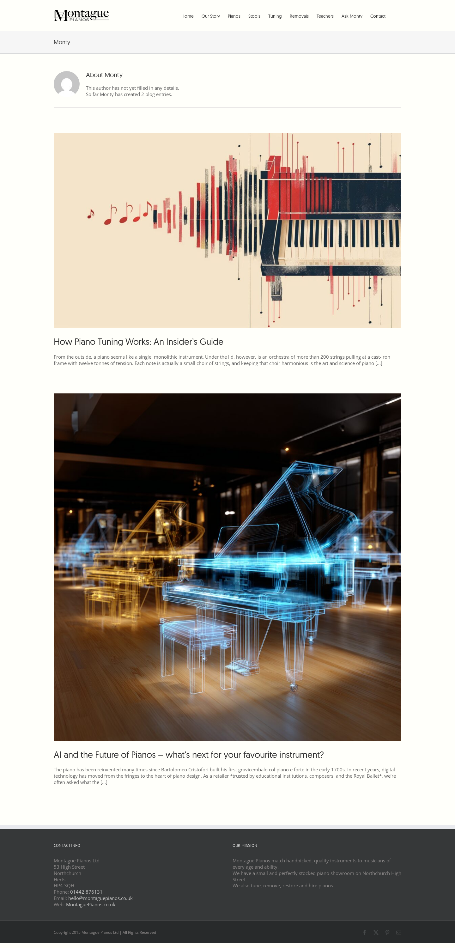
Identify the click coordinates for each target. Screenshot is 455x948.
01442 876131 (86, 892)
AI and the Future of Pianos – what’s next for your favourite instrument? (189, 754)
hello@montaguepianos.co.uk (100, 898)
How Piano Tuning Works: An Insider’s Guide (138, 341)
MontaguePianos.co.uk (90, 904)
